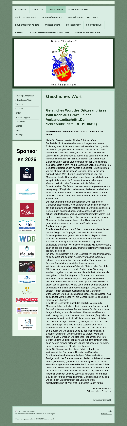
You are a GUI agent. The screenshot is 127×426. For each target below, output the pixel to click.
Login (110, 411)
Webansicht (106, 413)
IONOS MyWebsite (42, 419)
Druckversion (21, 411)
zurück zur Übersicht (102, 400)
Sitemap (32, 411)
